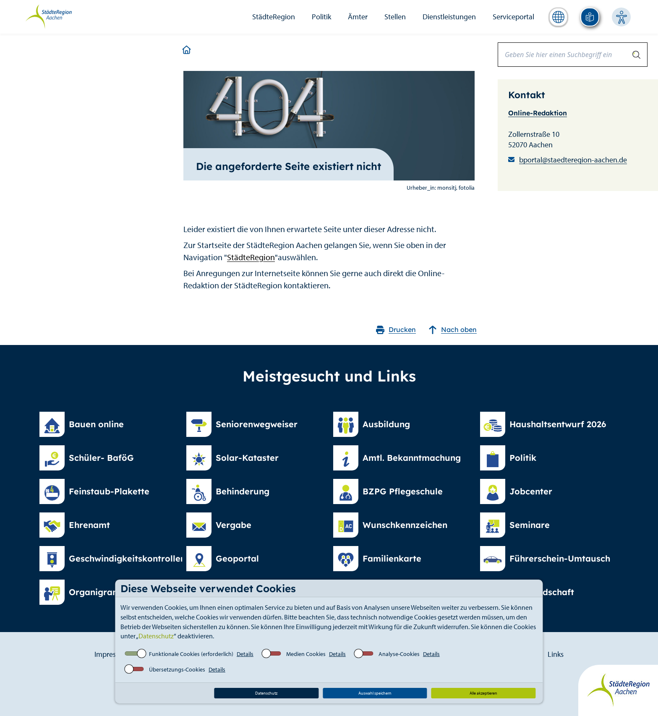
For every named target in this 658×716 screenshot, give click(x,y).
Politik (321, 16)
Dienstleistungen (449, 16)
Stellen (395, 16)
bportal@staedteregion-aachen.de (573, 160)
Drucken (396, 329)
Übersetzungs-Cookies (177, 669)
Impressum (111, 654)
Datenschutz (156, 636)
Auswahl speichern (375, 693)
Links (556, 654)
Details (245, 654)
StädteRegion (273, 16)
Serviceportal (513, 16)
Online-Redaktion (537, 113)
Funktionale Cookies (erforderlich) (191, 654)
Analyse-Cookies (399, 654)
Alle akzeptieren (483, 693)
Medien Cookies (306, 654)
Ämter (358, 16)
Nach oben (452, 329)
